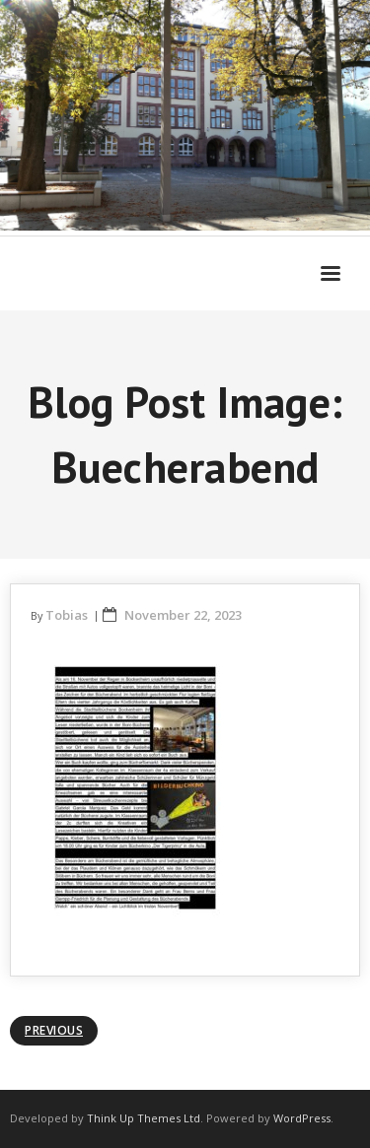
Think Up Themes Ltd (143, 1118)
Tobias (66, 615)
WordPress (302, 1118)
